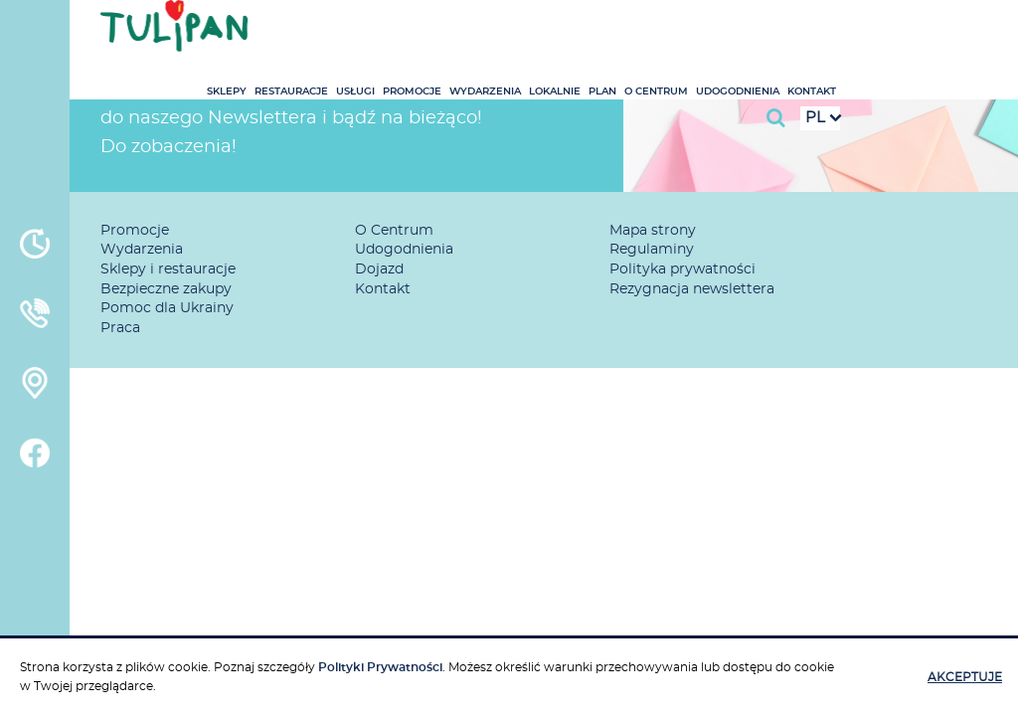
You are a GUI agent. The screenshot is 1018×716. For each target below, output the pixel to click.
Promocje (559, 33)
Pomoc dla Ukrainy (167, 308)
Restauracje (438, 33)
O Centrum (803, 33)
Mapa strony (652, 231)
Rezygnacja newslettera (691, 289)
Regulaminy (651, 250)
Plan (750, 33)
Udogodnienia (885, 33)
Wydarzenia (632, 33)
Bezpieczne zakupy (166, 289)
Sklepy (374, 33)
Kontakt (958, 33)
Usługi (502, 33)
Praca (120, 328)
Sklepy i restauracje (168, 269)
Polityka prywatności (682, 269)
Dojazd (379, 269)
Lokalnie (702, 33)
